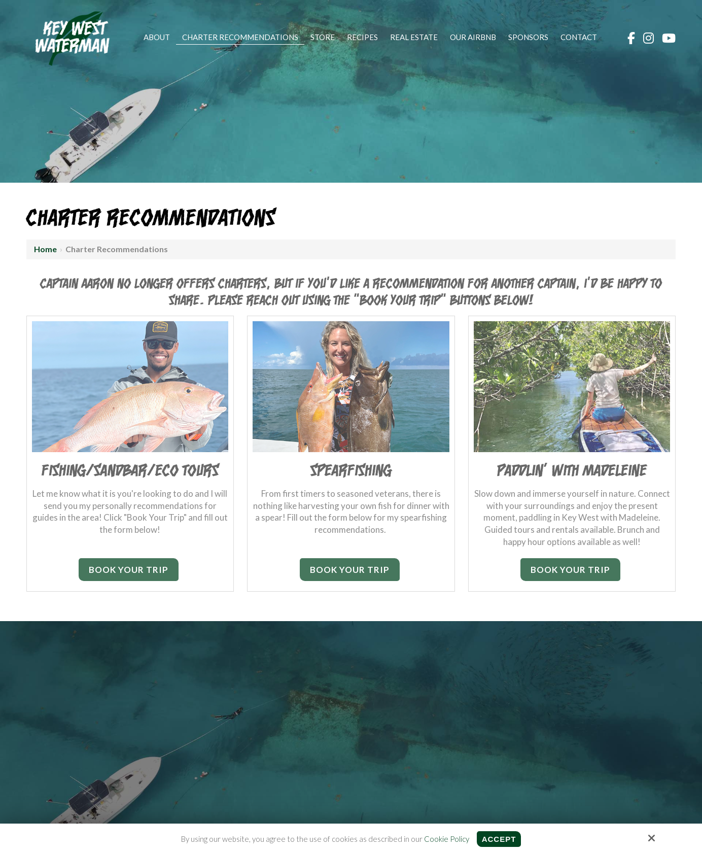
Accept (499, 839)
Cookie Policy (446, 838)
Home (45, 249)
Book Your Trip (128, 569)
